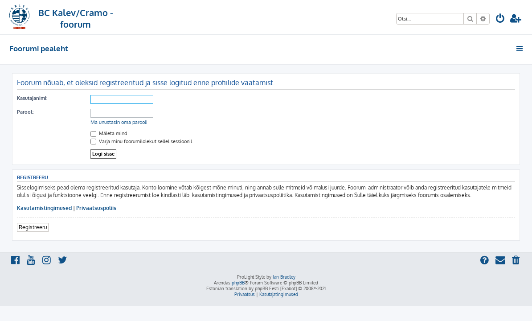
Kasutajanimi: (32, 98)
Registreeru (33, 227)
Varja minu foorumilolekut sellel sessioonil (141, 141)
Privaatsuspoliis (96, 208)
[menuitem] (500, 19)
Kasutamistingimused (44, 208)
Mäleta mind (108, 133)
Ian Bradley (284, 277)
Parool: (25, 112)
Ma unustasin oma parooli (118, 122)
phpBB (238, 282)
